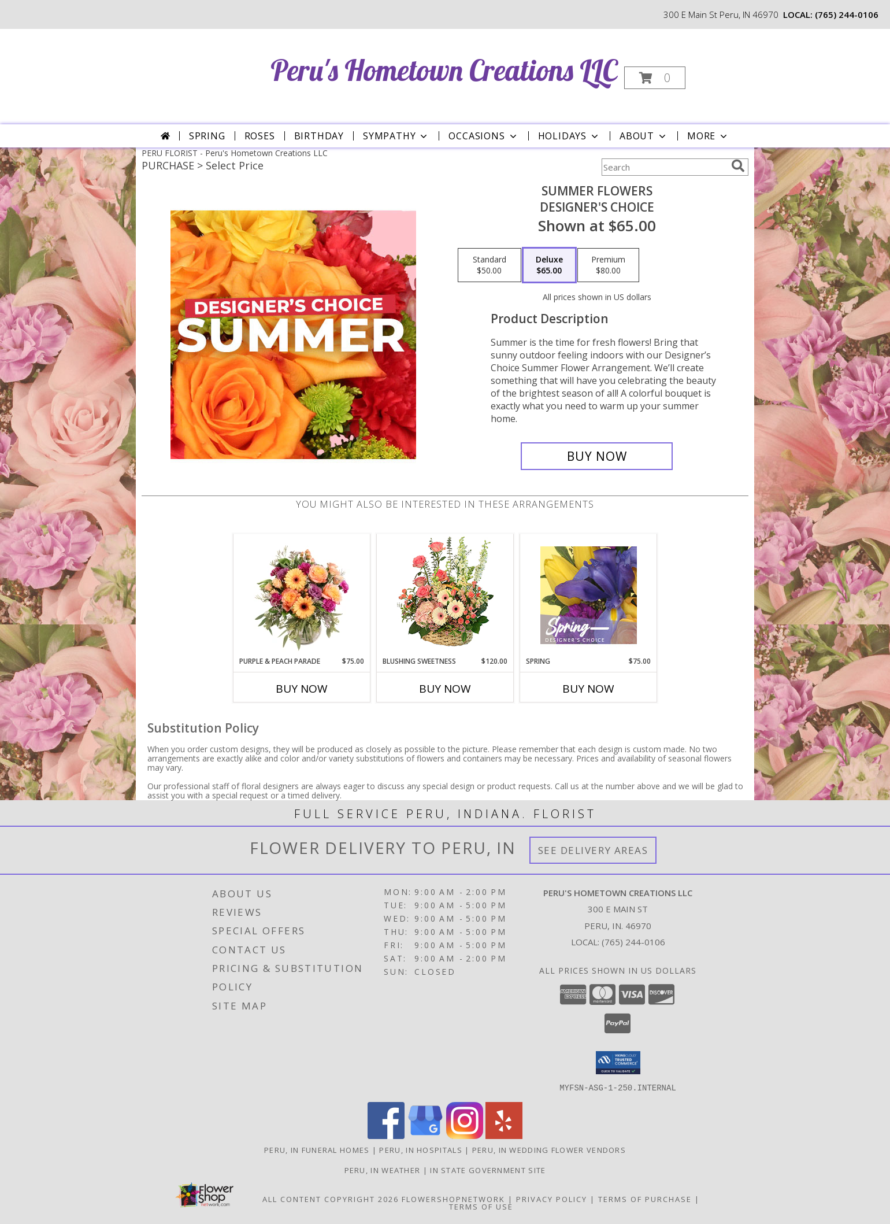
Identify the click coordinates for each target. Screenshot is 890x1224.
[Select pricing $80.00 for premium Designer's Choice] (608, 265)
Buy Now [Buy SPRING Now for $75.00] (588, 688)
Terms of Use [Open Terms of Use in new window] (481, 1206)
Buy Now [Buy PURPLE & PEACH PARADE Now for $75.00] (302, 688)
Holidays (569, 136)
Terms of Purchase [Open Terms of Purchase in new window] (645, 1198)
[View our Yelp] (503, 1135)
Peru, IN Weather (382, 1169)
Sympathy (396, 136)
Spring (207, 136)
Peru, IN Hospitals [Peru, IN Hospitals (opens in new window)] (420, 1149)
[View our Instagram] (464, 1135)
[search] (738, 166)
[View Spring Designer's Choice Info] (588, 595)
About (644, 136)
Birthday (319, 136)
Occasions (483, 136)
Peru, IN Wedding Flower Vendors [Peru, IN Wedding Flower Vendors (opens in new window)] (549, 1149)
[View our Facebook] (386, 1135)
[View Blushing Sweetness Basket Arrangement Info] (445, 595)
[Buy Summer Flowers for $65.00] (597, 456)
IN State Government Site (488, 1169)
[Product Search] (664, 167)
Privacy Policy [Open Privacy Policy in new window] (551, 1198)
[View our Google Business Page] (425, 1135)
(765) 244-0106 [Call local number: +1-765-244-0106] (846, 14)
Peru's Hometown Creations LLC (443, 70)
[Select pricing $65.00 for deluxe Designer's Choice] (549, 265)
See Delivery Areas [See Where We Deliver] (593, 850)
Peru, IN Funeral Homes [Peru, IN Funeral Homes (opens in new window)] (317, 1149)
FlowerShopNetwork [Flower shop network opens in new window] (453, 1198)
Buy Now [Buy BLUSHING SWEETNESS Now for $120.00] (445, 688)
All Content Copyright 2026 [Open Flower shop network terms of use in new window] (330, 1198)
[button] (654, 77)
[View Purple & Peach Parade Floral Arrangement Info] (302, 595)
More (708, 136)
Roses (259, 136)
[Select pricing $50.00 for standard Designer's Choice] (489, 265)
